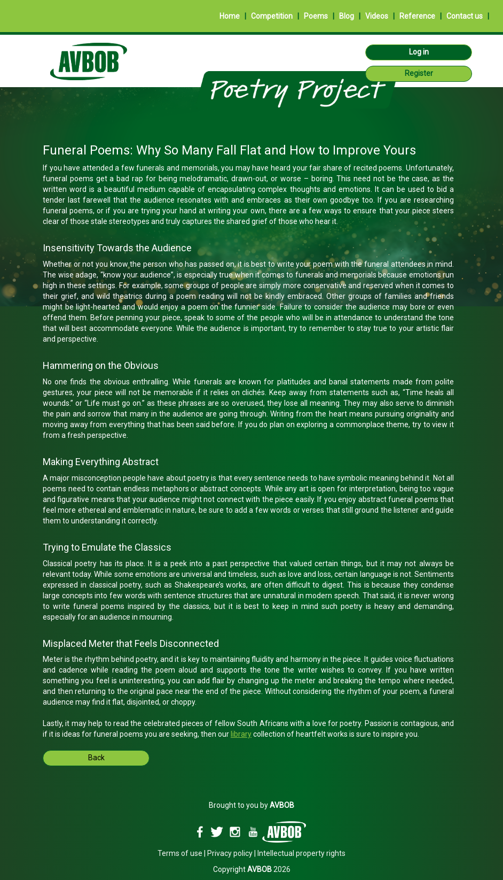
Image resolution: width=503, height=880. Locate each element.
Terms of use (180, 853)
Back (96, 757)
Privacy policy (230, 853)
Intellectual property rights (301, 853)
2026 (268, 869)
